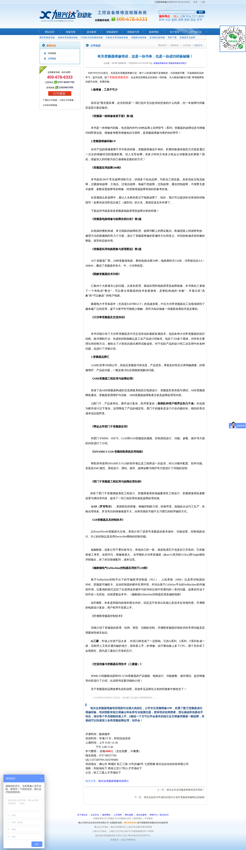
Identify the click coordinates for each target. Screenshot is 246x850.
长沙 (168, 19)
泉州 (201, 16)
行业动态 (52, 53)
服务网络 (154, 32)
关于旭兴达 (196, 32)
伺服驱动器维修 (138, 37)
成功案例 (91, 32)
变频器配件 (112, 32)
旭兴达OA (164, 815)
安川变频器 (109, 818)
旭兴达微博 (141, 815)
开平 (199, 19)
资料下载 (172, 37)
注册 (203, 2)
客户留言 (175, 32)
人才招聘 (117, 815)
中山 (188, 16)
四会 (193, 19)
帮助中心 (154, 815)
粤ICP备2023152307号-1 (139, 835)
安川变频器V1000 (123, 818)
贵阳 (187, 19)
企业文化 (95, 815)
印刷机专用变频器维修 (117, 37)
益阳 (174, 19)
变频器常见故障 (187, 37)
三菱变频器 (137, 818)
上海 (182, 16)
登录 (195, 2)
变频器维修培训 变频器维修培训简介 (170, 63)
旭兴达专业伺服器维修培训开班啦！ (186, 789)
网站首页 (49, 32)
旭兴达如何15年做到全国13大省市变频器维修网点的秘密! (174, 797)
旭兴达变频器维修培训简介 (113, 781)
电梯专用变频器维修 (68, 37)
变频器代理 (133, 32)
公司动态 (52, 58)
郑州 (161, 19)
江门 (195, 16)
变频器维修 (98, 818)
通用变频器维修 (47, 37)
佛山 (176, 16)
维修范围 (70, 32)
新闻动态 (174, 45)
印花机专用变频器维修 (92, 37)
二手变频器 (147, 818)
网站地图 (129, 815)
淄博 (180, 19)
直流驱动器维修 (157, 37)
